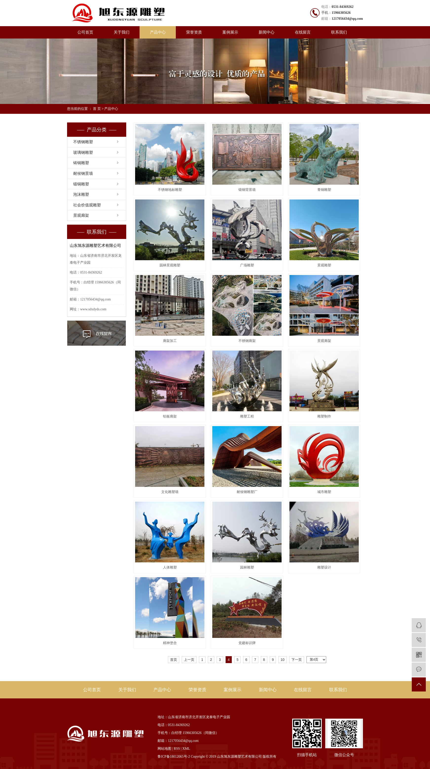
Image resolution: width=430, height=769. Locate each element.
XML (186, 748)
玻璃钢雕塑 (83, 152)
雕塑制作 (324, 416)
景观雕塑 (324, 265)
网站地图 (164, 748)
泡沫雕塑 (81, 194)
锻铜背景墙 (247, 190)
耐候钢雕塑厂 (247, 492)
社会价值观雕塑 (87, 205)
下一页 (296, 660)
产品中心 (158, 32)
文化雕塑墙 (170, 492)
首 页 (97, 109)
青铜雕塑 (324, 190)
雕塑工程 (247, 416)
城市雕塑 (324, 492)
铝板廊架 (170, 416)
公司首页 (85, 32)
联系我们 (339, 32)
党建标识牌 (247, 643)
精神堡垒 (170, 643)
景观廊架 (81, 215)
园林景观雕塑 (170, 265)
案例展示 (230, 32)
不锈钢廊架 (247, 341)
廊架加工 (170, 341)
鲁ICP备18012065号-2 (174, 756)
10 (283, 660)
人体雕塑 (170, 567)
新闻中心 (266, 32)
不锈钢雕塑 (83, 142)
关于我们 (121, 32)
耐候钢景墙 (83, 173)
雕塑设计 (324, 567)
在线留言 (303, 32)
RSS (177, 748)
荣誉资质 (194, 32)
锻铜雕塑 (81, 184)
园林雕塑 (247, 567)
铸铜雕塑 (81, 163)
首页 (173, 660)
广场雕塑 (247, 265)
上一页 (189, 660)
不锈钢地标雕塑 (170, 190)
